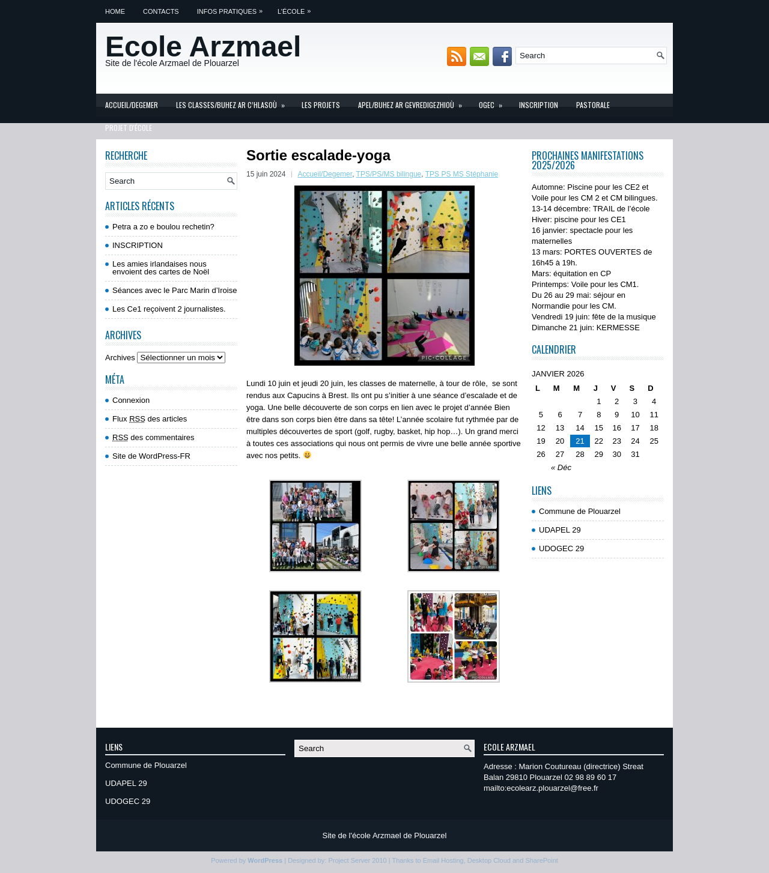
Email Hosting (443, 860)
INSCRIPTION (538, 105)
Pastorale (593, 105)
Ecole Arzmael (203, 46)
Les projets (321, 105)
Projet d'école (128, 127)
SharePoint (541, 860)
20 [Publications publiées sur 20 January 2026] (560, 441)
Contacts (161, 11)
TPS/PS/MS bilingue (389, 174)
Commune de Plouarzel (580, 511)
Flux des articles (149, 418)
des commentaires (153, 437)
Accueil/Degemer (131, 105)
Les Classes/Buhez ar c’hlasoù (234, 102)
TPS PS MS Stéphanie (461, 174)
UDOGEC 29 (561, 548)
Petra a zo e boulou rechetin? (163, 226)
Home (115, 11)
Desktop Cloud (489, 860)
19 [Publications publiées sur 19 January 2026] (540, 441)
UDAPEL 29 (560, 529)
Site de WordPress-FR (151, 456)
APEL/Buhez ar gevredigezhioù (414, 102)
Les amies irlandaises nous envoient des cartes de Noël (160, 267)
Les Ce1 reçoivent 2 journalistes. (169, 308)
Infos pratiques (233, 7)
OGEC (494, 102)
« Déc (561, 467)
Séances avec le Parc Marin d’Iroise (174, 290)
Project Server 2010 (357, 860)
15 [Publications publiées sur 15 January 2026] (599, 427)
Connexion (131, 400)
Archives (120, 357)
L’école (297, 7)
